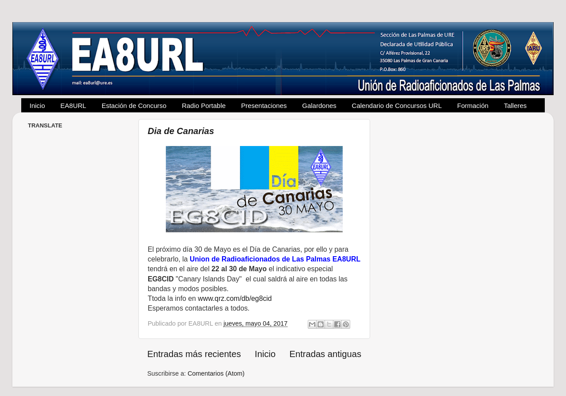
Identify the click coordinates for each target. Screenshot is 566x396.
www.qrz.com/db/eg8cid (234, 298)
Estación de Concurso (134, 105)
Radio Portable (204, 105)
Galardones (319, 105)
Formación (473, 105)
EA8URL (73, 105)
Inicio (37, 105)
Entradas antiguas (325, 354)
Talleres (515, 105)
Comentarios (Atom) (216, 373)
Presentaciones (264, 105)
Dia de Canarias (181, 131)
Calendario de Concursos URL (397, 105)
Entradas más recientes (194, 354)
